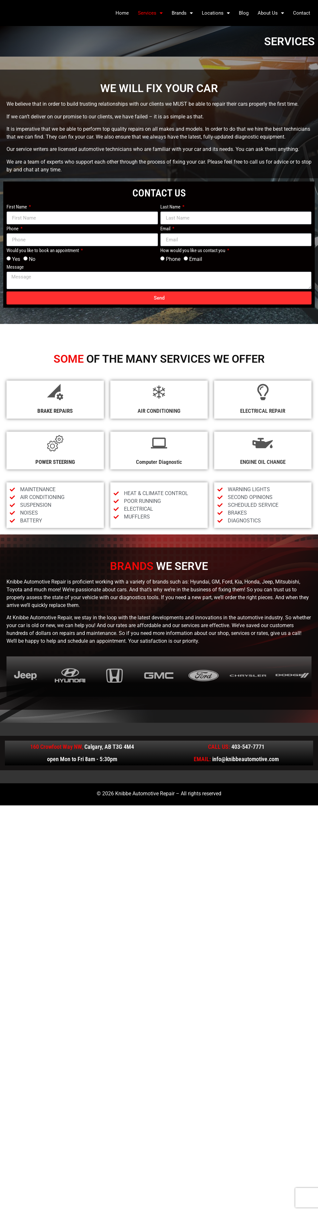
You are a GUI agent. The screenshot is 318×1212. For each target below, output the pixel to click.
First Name (17, 207)
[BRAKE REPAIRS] (55, 392)
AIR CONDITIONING (159, 411)
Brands (182, 13)
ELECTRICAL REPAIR (262, 411)
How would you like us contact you (193, 250)
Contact (301, 13)
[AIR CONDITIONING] (159, 392)
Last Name (170, 207)
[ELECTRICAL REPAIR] (263, 392)
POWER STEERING (55, 462)
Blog (244, 13)
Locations (216, 13)
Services (150, 13)
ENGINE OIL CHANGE (263, 462)
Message (15, 267)
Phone (12, 229)
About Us (271, 13)
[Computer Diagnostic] (159, 443)
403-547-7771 (247, 746)
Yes (16, 259)
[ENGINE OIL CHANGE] (263, 443)
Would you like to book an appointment (43, 250)
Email (165, 229)
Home (122, 13)
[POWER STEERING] (55, 443)
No (32, 259)
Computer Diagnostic (159, 462)
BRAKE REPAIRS (55, 411)
